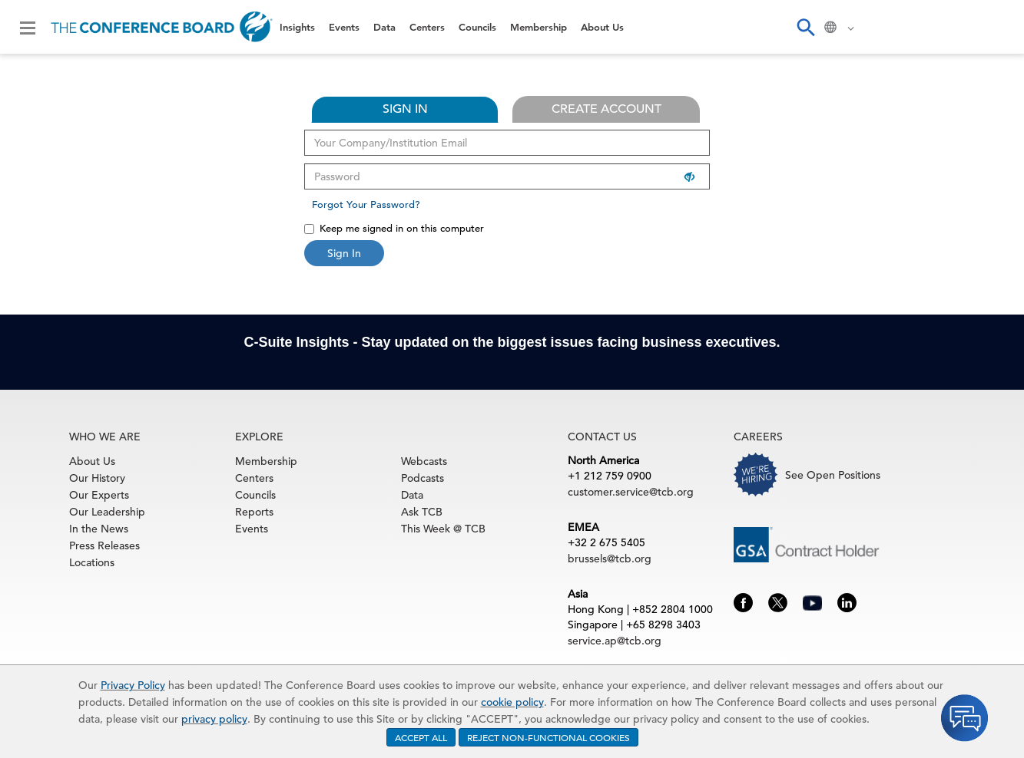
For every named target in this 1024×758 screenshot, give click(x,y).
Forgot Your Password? (366, 204)
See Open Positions (832, 475)
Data (384, 27)
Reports (254, 512)
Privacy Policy (133, 685)
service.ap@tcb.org (614, 641)
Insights (297, 27)
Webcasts (424, 461)
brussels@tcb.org (609, 558)
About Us (602, 27)
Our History (97, 478)
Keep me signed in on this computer (394, 228)
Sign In (344, 253)
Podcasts (422, 478)
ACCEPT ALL (421, 737)
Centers (427, 27)
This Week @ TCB (443, 529)
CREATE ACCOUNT (606, 109)
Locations (91, 562)
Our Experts (99, 495)
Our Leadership (107, 512)
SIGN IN (405, 109)
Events (344, 27)
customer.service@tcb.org (631, 492)
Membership (538, 27)
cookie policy (512, 702)
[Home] (162, 27)
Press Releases (104, 545)
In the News (98, 529)
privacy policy (214, 719)
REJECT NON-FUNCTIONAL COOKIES (548, 737)
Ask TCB (421, 512)
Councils (477, 27)
